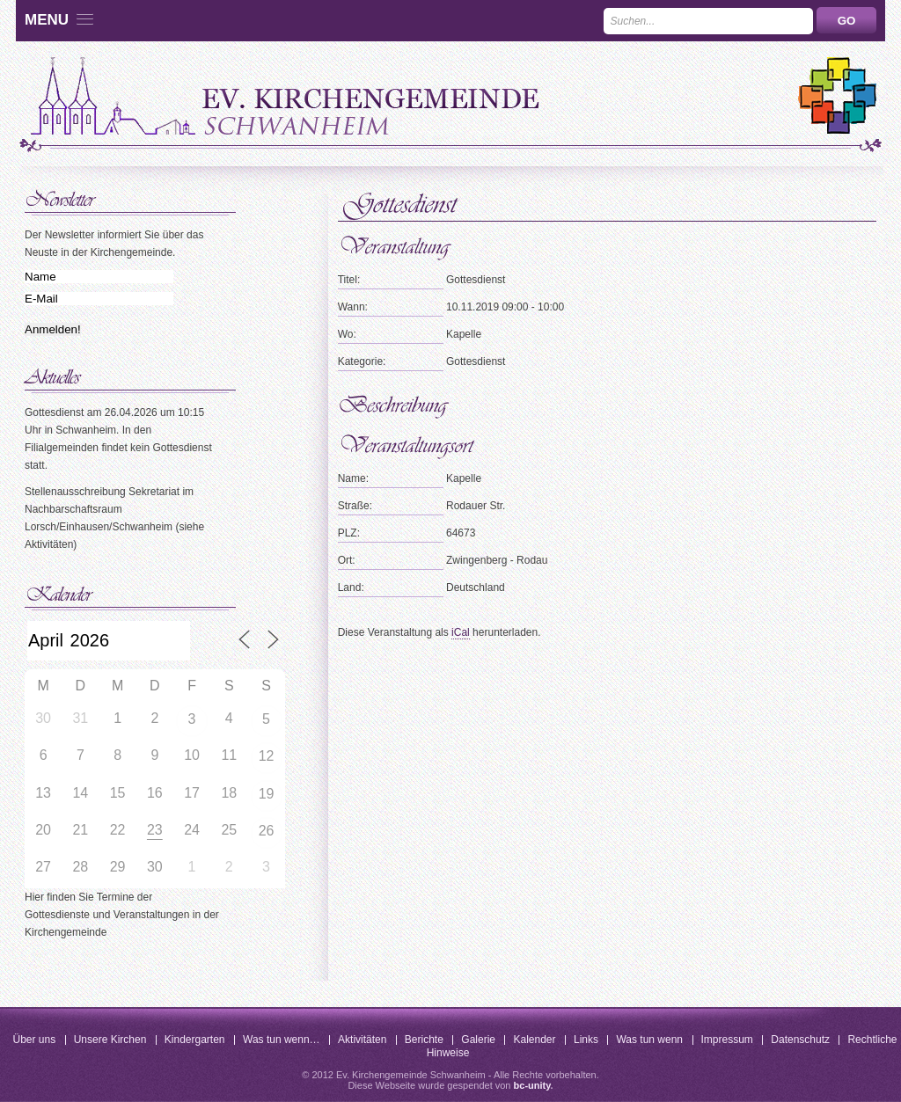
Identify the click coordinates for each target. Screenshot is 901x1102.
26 (267, 830)
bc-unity (532, 1085)
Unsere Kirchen (110, 1039)
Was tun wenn (649, 1039)
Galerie (478, 1039)
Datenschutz (800, 1039)
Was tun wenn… (281, 1039)
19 (267, 793)
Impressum (727, 1039)
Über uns (34, 1039)
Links (586, 1039)
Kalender (534, 1039)
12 (267, 755)
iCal (460, 632)
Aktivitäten (362, 1039)
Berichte (424, 1039)
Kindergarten (195, 1039)
